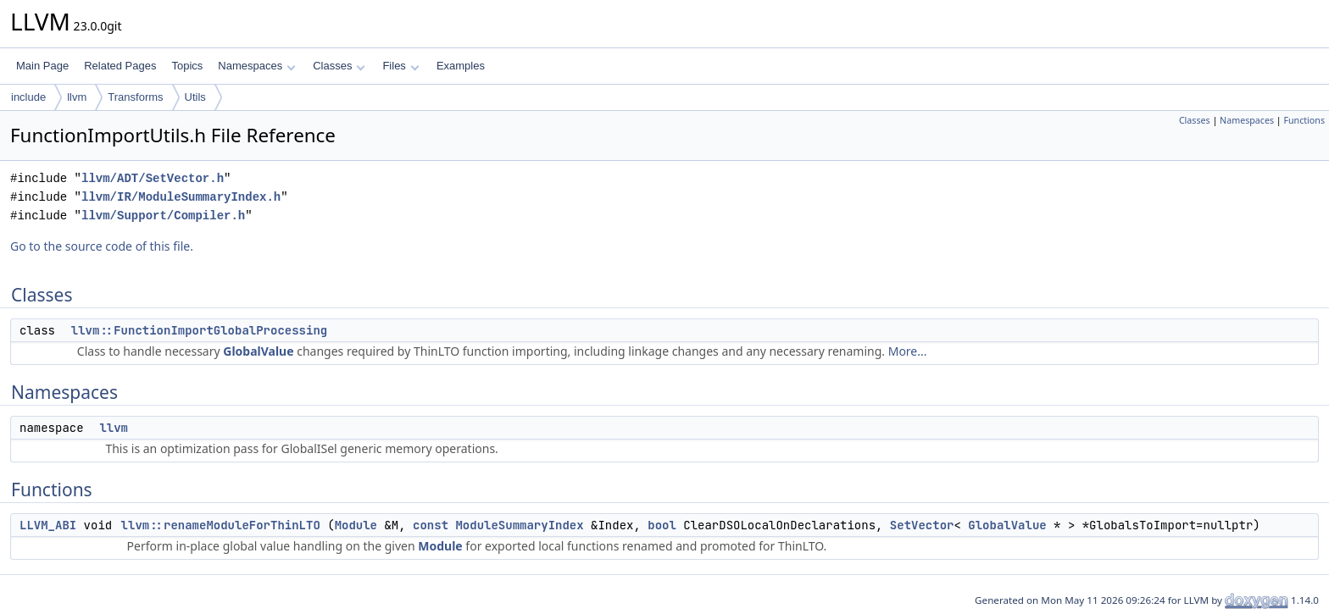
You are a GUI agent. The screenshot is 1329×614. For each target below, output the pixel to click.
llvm (76, 97)
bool (662, 525)
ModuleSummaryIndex (519, 525)
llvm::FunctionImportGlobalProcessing (199, 330)
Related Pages (120, 65)
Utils (195, 97)
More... (907, 351)
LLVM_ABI (47, 525)
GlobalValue (258, 351)
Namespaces (256, 65)
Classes (339, 65)
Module (356, 525)
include (28, 97)
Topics (187, 65)
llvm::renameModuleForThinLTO (220, 525)
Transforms (135, 97)
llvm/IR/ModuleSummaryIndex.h (181, 197)
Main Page (42, 65)
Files (400, 65)
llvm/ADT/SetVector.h (152, 178)
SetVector (922, 525)
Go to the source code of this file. (101, 246)
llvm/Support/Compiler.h (163, 215)
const (430, 525)
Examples (461, 65)
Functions (1304, 120)
